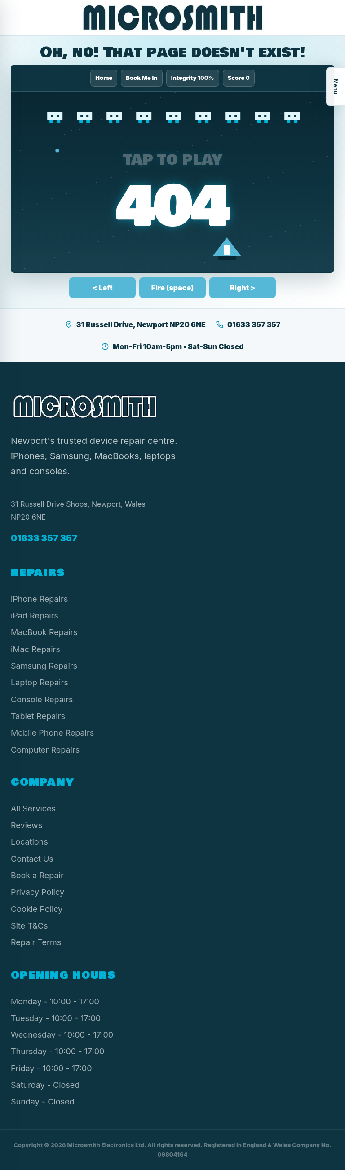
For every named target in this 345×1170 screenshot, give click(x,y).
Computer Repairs (45, 749)
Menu (335, 86)
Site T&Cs (29, 925)
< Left (102, 287)
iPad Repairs (34, 615)
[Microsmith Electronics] (172, 18)
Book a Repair (37, 875)
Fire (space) (172, 287)
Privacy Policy (37, 892)
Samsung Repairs (44, 665)
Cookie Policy (37, 909)
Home (103, 77)
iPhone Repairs (39, 599)
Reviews (26, 825)
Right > (243, 287)
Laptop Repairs (39, 682)
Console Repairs (42, 699)
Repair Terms (36, 942)
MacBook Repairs (44, 632)
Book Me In (142, 77)
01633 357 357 (248, 324)
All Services (33, 808)
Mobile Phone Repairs (52, 732)
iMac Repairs (35, 649)
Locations (29, 841)
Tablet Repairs (38, 716)
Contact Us (32, 858)
